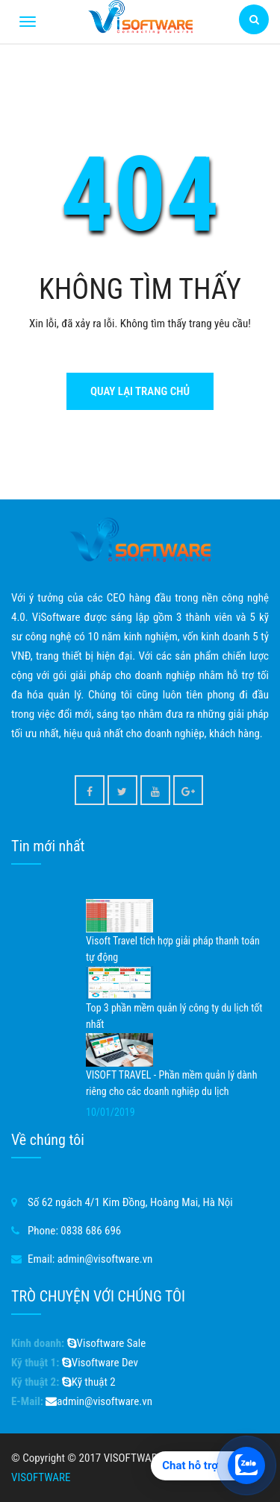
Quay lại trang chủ (140, 391)
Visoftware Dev (100, 1362)
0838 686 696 (90, 1230)
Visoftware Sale (106, 1343)
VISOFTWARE (40, 1477)
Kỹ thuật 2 (89, 1382)
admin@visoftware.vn (105, 1259)
